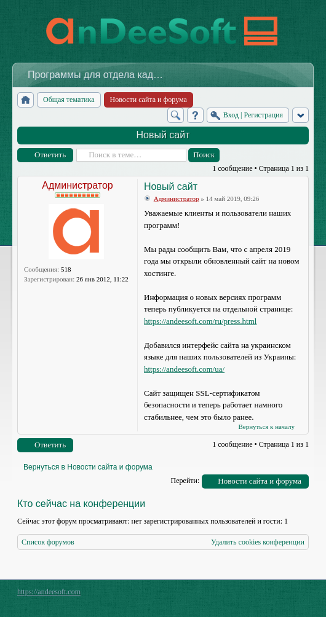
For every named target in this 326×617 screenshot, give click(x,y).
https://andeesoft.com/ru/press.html (200, 321)
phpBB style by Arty (253, 594)
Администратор (77, 185)
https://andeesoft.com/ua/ (184, 369)
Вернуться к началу (266, 426)
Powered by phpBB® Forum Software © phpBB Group (290, 594)
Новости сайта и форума (259, 480)
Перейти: (185, 480)
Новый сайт (163, 135)
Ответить (50, 154)
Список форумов (48, 542)
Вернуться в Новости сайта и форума (88, 467)
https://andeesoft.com (49, 592)
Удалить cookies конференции (257, 542)
